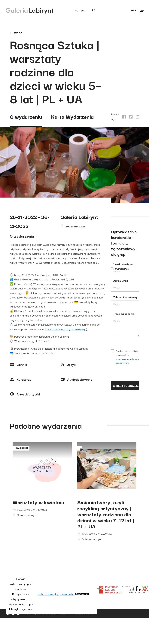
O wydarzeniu (26, 116)
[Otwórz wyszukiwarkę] (93, 10)
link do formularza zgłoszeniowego (65, 329)
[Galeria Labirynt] (26, 10)
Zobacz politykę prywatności (56, 593)
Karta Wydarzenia (72, 116)
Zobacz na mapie (75, 226)
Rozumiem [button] (81, 594)
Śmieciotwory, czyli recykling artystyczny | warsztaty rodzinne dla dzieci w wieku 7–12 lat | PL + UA (105, 514)
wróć (16, 33)
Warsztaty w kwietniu (38, 502)
